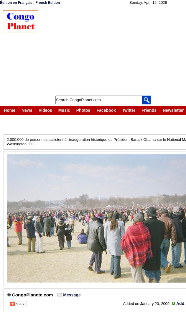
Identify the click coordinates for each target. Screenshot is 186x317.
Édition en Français (16, 3)
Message (71, 295)
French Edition (47, 3)
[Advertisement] (115, 51)
